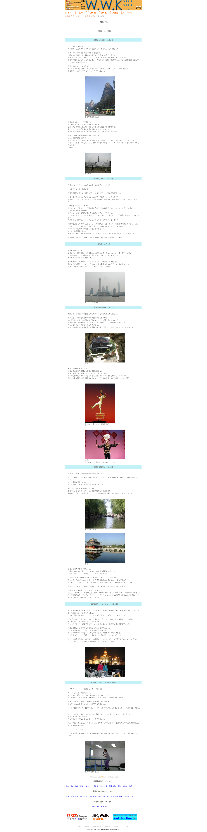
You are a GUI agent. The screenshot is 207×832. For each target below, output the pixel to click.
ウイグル (134, 796)
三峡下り (87, 786)
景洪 (112, 796)
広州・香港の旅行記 (110, 777)
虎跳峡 (125, 786)
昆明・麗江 (117, 786)
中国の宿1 (96, 806)
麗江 (108, 796)
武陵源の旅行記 (95, 777)
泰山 (72, 796)
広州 (99, 796)
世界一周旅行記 (90, 16)
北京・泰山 (70, 786)
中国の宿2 (104, 806)
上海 (101, 786)
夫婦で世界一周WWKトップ (73, 16)
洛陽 (76, 796)
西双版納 (118, 796)
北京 (67, 796)
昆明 (103, 796)
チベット (126, 796)
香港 (94, 796)
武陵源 (95, 786)
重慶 (85, 796)
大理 (130, 786)
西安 (81, 796)
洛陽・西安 (79, 786)
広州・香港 (108, 786)
